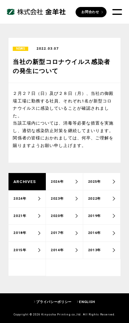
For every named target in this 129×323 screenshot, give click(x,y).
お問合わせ (90, 12)
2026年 (57, 183)
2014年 (57, 252)
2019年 (94, 217)
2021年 (19, 217)
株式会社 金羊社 (36, 12)
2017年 (57, 234)
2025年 (94, 183)
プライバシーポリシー (54, 302)
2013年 (94, 252)
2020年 (57, 217)
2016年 (94, 234)
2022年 (94, 200)
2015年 (19, 252)
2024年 (19, 200)
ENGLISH (87, 302)
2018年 (19, 234)
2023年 (57, 200)
